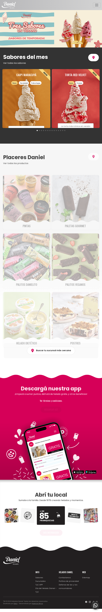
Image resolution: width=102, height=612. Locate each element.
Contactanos (65, 577)
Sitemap (86, 577)
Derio (15, 603)
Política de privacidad (69, 581)
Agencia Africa (37, 603)
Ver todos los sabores (14, 63)
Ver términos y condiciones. (51, 400)
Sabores (39, 577)
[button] (37, 130)
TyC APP (39, 585)
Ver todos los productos (15, 169)
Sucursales (40, 581)
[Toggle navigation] (96, 5)
